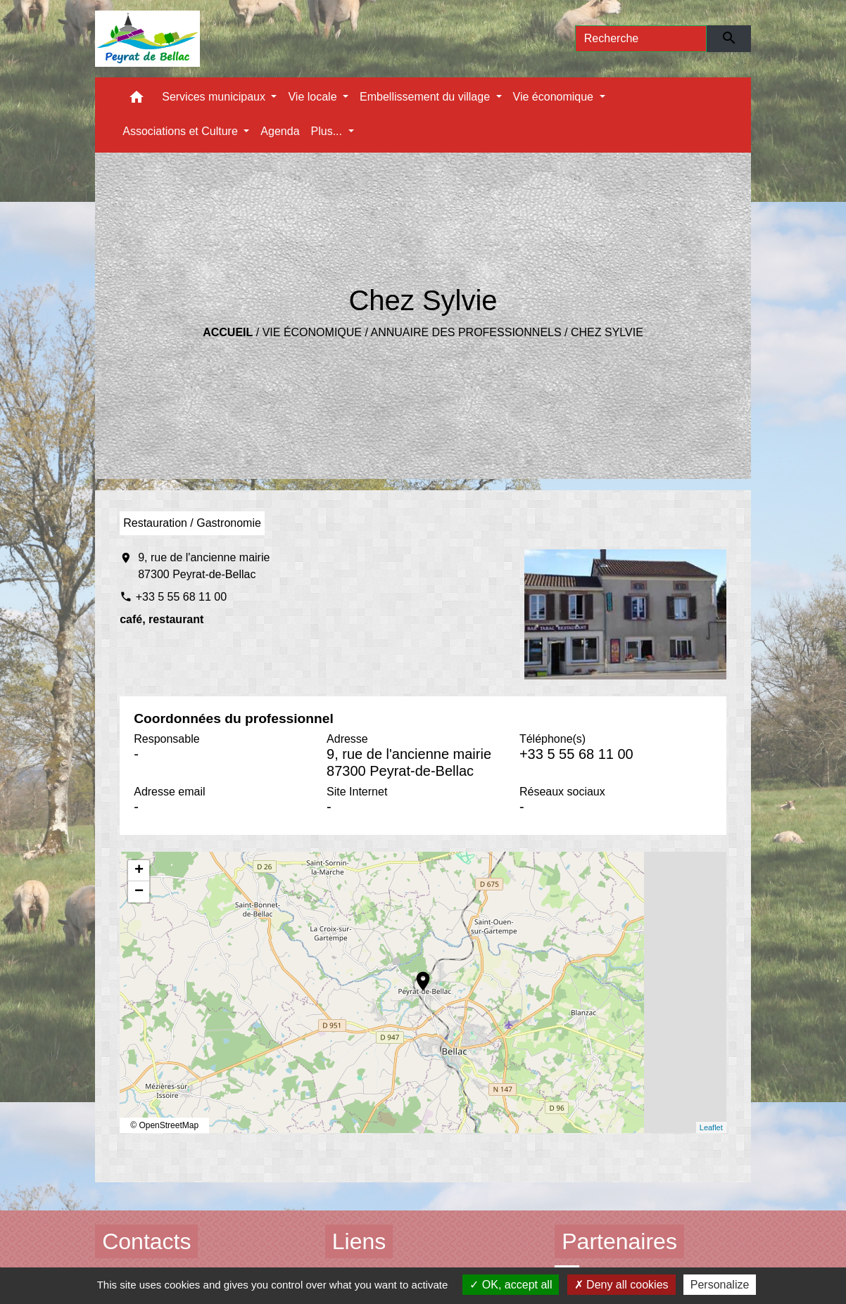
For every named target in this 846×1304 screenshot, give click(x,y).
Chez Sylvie (607, 332)
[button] (136, 100)
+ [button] (139, 870)
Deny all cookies (621, 1285)
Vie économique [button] (555, 97)
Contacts (146, 1241)
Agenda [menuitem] (279, 131)
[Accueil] (147, 38)
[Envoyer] (729, 38)
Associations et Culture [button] (181, 131)
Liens (359, 1241)
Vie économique (312, 332)
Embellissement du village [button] (426, 97)
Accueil (228, 332)
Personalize (720, 1285)
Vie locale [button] (314, 97)
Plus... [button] (328, 131)
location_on (416, 974)
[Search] (641, 38)
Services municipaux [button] (215, 97)
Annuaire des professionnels (465, 332)
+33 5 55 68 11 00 (181, 597)
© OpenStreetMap (164, 1125)
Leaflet (711, 1127)
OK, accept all (510, 1285)
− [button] (139, 891)
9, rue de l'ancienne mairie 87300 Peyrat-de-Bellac (204, 565)
